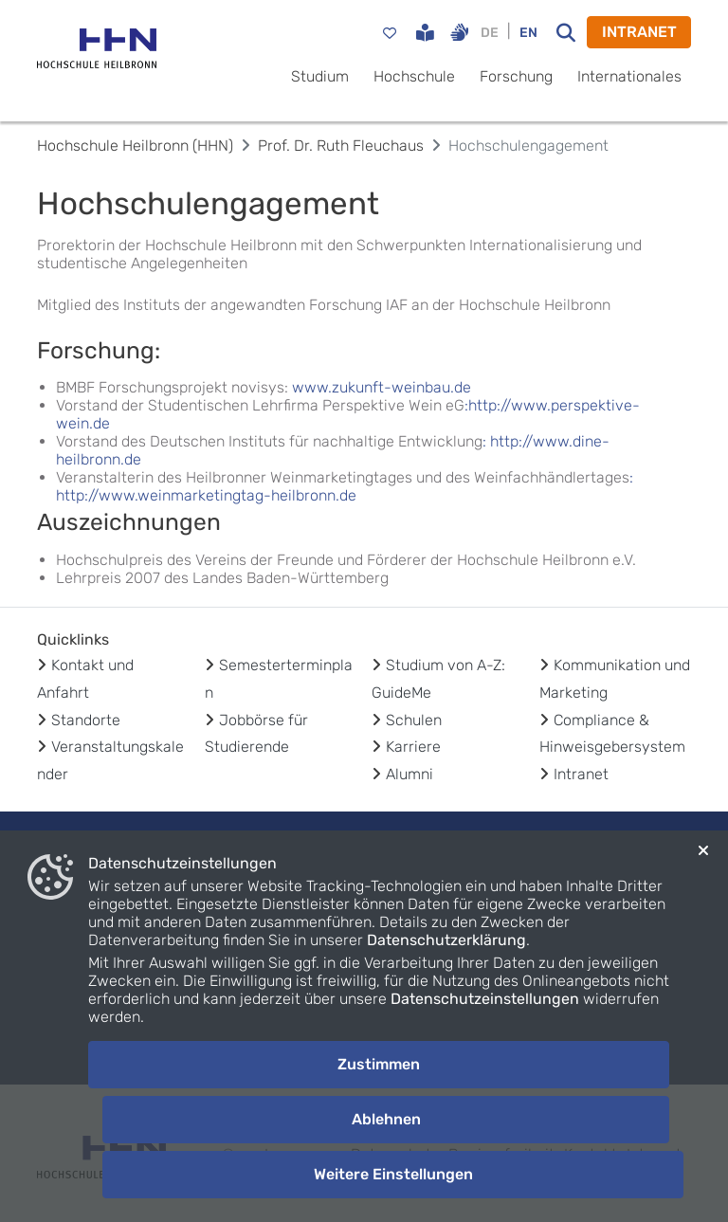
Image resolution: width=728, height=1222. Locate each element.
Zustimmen (378, 1064)
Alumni (409, 774)
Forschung (516, 76)
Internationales (629, 76)
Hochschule (414, 76)
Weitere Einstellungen (393, 1174)
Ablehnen (386, 1119)
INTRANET (639, 32)
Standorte (85, 720)
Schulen (414, 720)
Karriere (413, 747)
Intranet (581, 774)
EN (528, 33)
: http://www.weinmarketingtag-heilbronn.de (344, 486)
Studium (320, 76)
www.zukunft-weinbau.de (381, 387)
